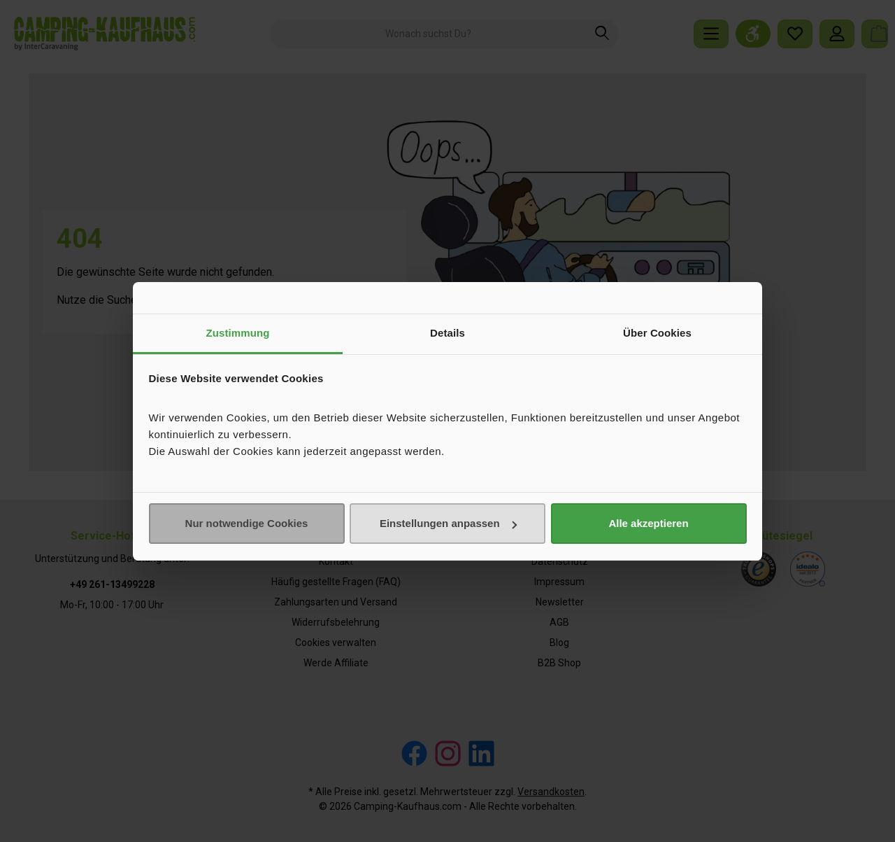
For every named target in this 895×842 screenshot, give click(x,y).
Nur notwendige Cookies (246, 523)
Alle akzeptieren (648, 523)
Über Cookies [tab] (657, 333)
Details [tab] (447, 333)
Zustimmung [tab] (238, 333)
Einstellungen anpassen (448, 523)
